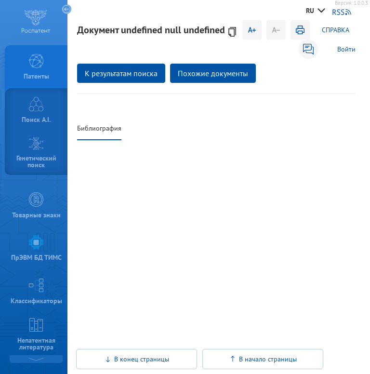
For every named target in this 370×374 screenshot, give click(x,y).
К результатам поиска (121, 73)
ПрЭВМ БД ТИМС (36, 248)
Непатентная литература (36, 334)
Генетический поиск (36, 153)
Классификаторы (36, 291)
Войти (346, 49)
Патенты (36, 67)
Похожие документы (213, 73)
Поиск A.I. (36, 110)
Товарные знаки (36, 205)
